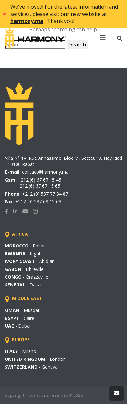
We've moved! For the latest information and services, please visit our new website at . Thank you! (64, 14)
